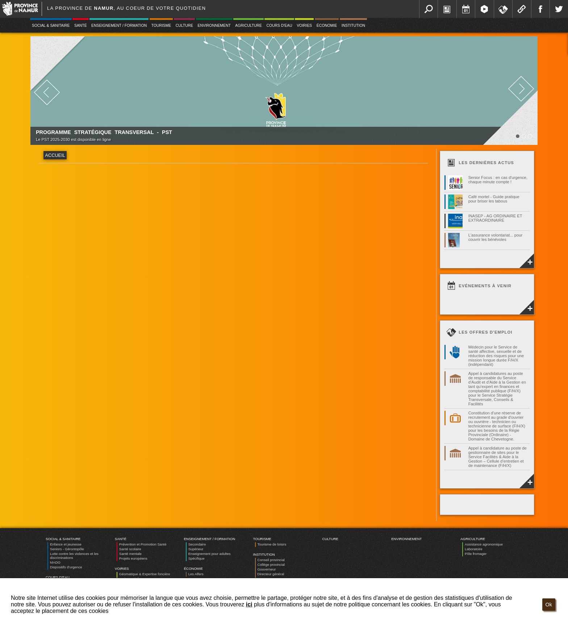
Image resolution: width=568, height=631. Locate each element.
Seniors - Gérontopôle (67, 549)
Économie (327, 26)
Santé (80, 26)
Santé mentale (130, 554)
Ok (549, 604)
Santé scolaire (130, 549)
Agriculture (248, 26)
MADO (55, 562)
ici (249, 604)
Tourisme (161, 26)
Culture (184, 26)
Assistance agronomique (484, 544)
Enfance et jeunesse (66, 544)
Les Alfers (196, 574)
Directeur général (271, 574)
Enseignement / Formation (119, 26)
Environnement (214, 26)
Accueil (55, 155)
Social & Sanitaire (51, 26)
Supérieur (196, 549)
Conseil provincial (271, 560)
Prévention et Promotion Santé (143, 544)
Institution (353, 26)
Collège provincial (271, 565)
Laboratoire (474, 549)
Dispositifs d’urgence (66, 567)
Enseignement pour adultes (209, 554)
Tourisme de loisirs (272, 544)
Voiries (304, 26)
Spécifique (196, 558)
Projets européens (133, 558)
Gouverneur (267, 569)
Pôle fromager (475, 554)
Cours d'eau (279, 26)
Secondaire (197, 544)
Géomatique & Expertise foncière (144, 574)
